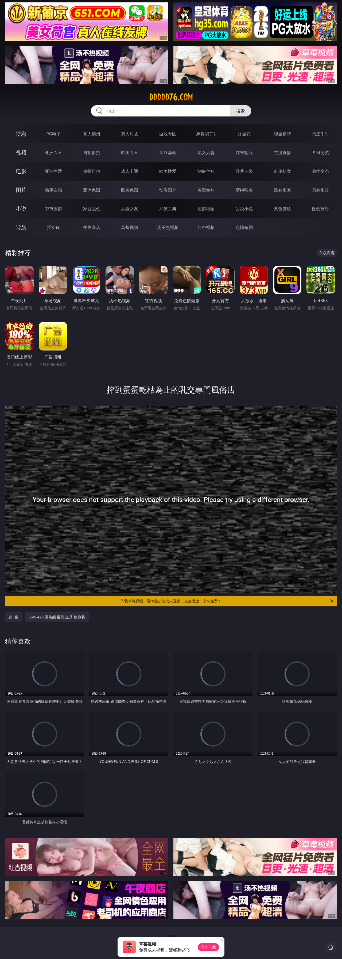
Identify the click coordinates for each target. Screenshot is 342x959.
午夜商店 (91, 227)
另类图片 (320, 190)
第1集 (13, 616)
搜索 (240, 111)
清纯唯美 (244, 190)
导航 (21, 227)
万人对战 (129, 134)
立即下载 (208, 947)
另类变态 (320, 171)
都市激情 (53, 209)
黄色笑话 (282, 209)
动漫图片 (167, 190)
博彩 (21, 133)
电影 (21, 171)
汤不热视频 (167, 227)
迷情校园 (206, 209)
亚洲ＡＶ (53, 152)
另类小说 (244, 209)
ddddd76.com (171, 97)
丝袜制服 (244, 152)
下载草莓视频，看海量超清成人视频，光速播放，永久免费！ (227, 601)
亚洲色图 (91, 190)
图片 (21, 189)
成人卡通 (129, 171)
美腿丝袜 (206, 190)
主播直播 (282, 152)
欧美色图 (129, 190)
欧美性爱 (167, 171)
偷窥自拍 (53, 190)
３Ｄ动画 (167, 152)
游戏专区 (167, 134)
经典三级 (244, 171)
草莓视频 (129, 227)
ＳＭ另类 (320, 152)
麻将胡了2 (206, 134)
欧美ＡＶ (129, 152)
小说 (21, 208)
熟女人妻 (206, 152)
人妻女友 (129, 209)
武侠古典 (167, 209)
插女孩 (53, 227)
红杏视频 (206, 227)
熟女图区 (282, 190)
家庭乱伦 (91, 209)
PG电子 (53, 134)
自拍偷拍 (91, 152)
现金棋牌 (282, 134)
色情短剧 (244, 227)
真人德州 (91, 134)
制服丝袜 (206, 171)
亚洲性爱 (53, 171)
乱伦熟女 (282, 171)
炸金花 (244, 134)
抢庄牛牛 (320, 134)
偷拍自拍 (91, 171)
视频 (21, 152)
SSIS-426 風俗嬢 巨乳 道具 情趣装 (57, 616)
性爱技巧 (320, 209)
